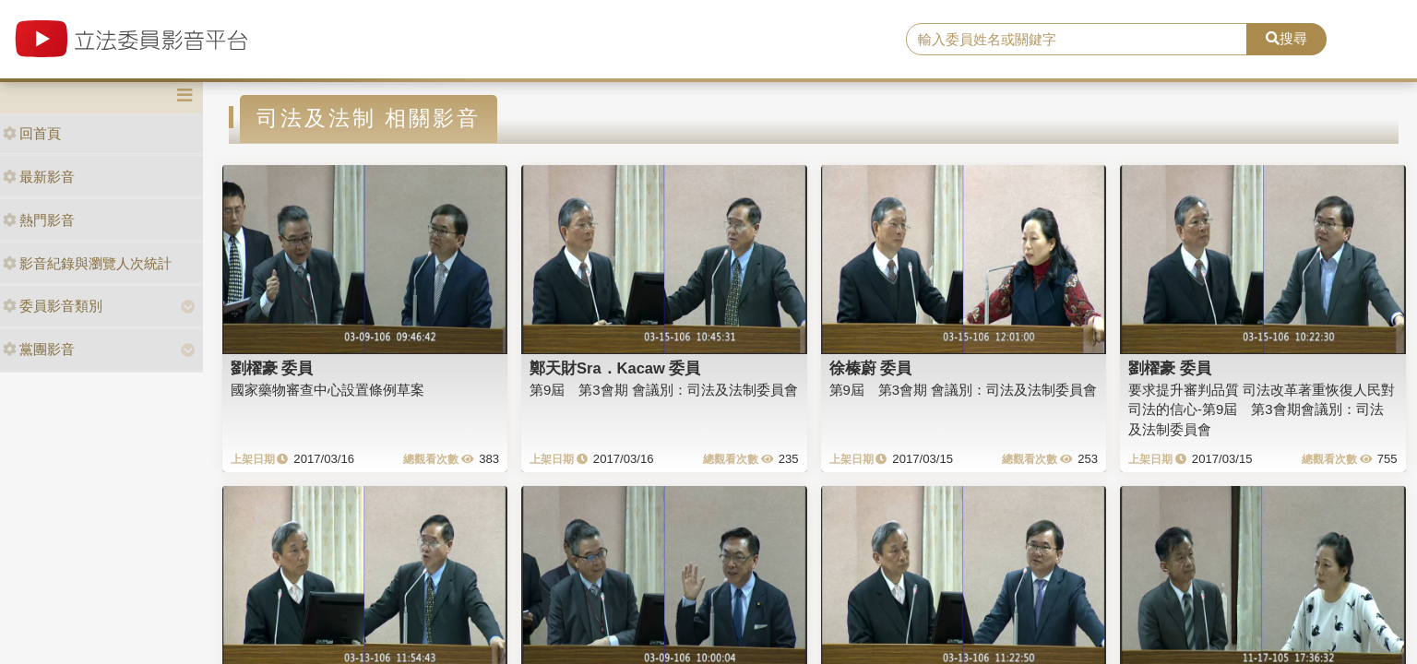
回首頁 (32, 133)
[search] (1076, 39)
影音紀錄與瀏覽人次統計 (87, 263)
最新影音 (39, 176)
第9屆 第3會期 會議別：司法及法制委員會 (664, 389)
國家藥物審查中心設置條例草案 (327, 389)
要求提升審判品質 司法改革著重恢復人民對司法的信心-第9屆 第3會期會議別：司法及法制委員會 (1261, 409)
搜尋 (1286, 38)
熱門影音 (39, 220)
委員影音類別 (52, 306)
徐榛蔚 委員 (870, 368)
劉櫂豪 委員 (272, 368)
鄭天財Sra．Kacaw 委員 (615, 368)
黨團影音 (39, 349)
